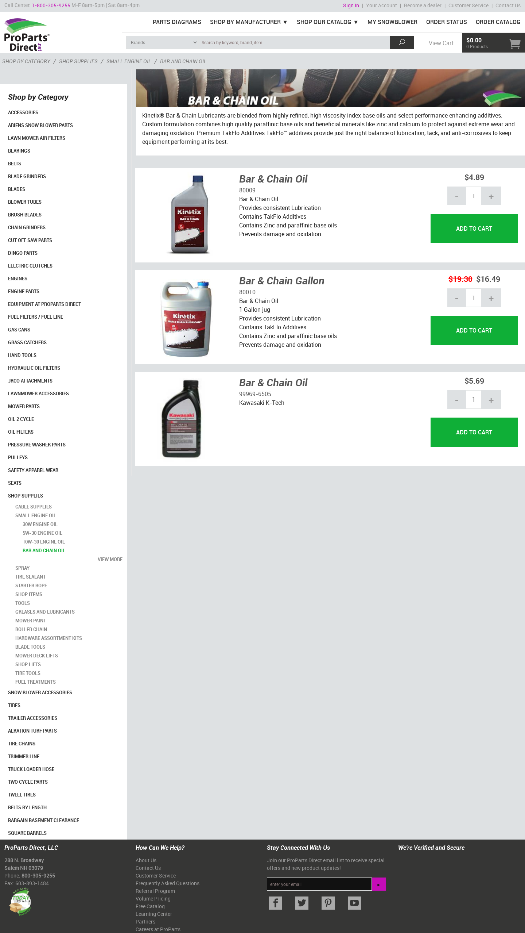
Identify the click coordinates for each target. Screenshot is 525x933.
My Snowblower (392, 22)
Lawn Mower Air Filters (36, 138)
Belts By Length (27, 807)
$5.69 (474, 380)
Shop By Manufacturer (245, 22)
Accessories (23, 112)
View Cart (441, 43)
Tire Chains (21, 743)
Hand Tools (22, 355)
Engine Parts (23, 291)
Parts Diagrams (177, 22)
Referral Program (155, 890)
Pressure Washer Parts (37, 444)
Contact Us (508, 5)
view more (110, 559)
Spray (22, 568)
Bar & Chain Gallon (281, 280)
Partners (145, 921)
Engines (17, 278)
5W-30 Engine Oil (42, 533)
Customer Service (468, 5)
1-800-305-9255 (51, 5)
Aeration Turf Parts (32, 730)
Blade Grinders (27, 176)
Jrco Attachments (30, 380)
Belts (14, 163)
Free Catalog (150, 906)
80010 (247, 292)
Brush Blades (25, 214)
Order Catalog (498, 22)
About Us (146, 860)
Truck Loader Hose (31, 769)
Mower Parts (24, 406)
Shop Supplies (25, 495)
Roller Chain (31, 629)
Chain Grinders (27, 227)
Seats (15, 483)
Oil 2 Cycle (21, 419)
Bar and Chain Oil (44, 550)
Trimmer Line (23, 756)
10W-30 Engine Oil (44, 541)
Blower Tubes (25, 202)
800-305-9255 (38, 875)
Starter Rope (31, 585)
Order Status (446, 22)
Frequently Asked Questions (167, 883)
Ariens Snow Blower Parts (40, 125)
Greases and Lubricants (45, 611)
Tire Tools (27, 673)
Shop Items (28, 594)
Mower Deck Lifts (36, 655)
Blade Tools (30, 647)
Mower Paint (30, 620)
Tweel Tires (22, 794)
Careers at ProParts (158, 929)
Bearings (19, 150)
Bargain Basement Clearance (43, 820)
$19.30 (460, 278)
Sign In (351, 5)
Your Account (381, 5)
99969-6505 (255, 394)
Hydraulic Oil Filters (34, 368)
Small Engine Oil (35, 515)
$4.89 (474, 177)
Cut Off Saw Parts (30, 240)
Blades (16, 189)
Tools (22, 603)
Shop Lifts (28, 664)
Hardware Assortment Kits (48, 638)
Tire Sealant (30, 576)
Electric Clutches (30, 265)
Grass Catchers (27, 342)
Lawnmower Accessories (38, 393)
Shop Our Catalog (324, 22)
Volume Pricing (153, 898)
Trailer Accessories (32, 718)
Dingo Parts (23, 253)
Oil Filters (21, 432)
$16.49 (488, 278)
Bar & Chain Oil (273, 178)
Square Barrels (27, 833)
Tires (14, 705)
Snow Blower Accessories (40, 692)
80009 (247, 190)
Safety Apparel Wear (33, 470)
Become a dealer (423, 5)
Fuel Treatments (35, 682)
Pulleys (18, 457)
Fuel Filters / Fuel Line (35, 317)
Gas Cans (19, 329)
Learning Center (154, 913)
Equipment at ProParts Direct (44, 304)
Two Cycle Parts (28, 782)
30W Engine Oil (40, 524)
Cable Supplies (33, 506)
